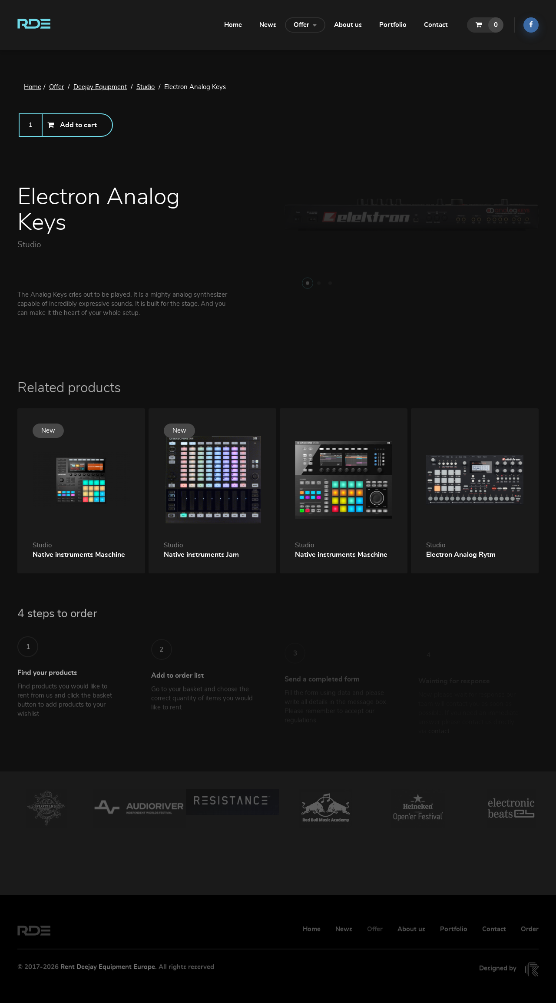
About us (348, 25)
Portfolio (393, 25)
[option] (46, 808)
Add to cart (72, 125)
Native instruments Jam (201, 554)
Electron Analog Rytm (461, 554)
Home (233, 25)
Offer (305, 24)
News (267, 25)
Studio (29, 245)
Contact (436, 25)
